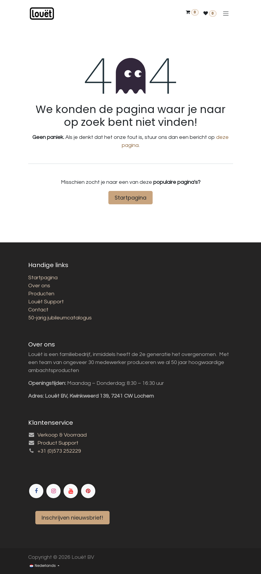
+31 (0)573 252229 (59, 451)
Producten (41, 294)
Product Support (57, 443)
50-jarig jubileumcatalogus (60, 318)
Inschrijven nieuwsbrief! (72, 517)
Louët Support (46, 302)
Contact (38, 310)
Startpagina (130, 197)
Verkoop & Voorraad (62, 435)
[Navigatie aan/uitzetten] (226, 13)
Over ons (39, 285)
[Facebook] (89, 470)
